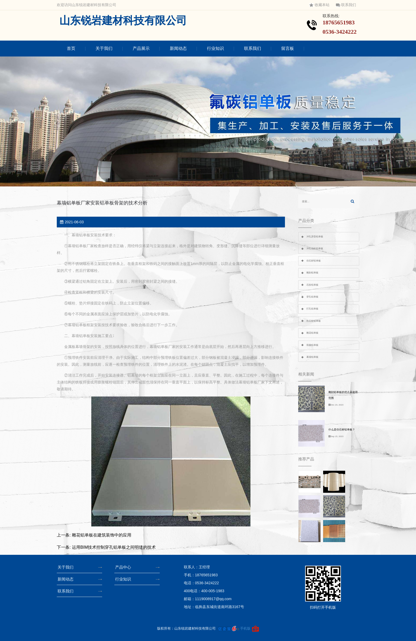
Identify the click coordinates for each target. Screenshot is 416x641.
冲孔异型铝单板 (314, 236)
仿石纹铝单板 (313, 321)
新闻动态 (178, 48)
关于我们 (104, 48)
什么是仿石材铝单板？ (341, 429)
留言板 (287, 48)
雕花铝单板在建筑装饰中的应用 (101, 535)
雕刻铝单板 (312, 272)
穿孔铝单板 (312, 296)
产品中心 (125, 567)
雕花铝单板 (312, 333)
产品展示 (141, 48)
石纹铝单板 (312, 285)
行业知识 (215, 48)
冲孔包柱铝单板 (314, 248)
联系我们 (346, 5)
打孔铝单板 (312, 308)
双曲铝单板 (312, 345)
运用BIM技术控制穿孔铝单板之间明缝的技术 (114, 547)
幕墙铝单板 (312, 357)
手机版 (245, 628)
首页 (71, 48)
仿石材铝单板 (313, 260)
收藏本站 (319, 5)
